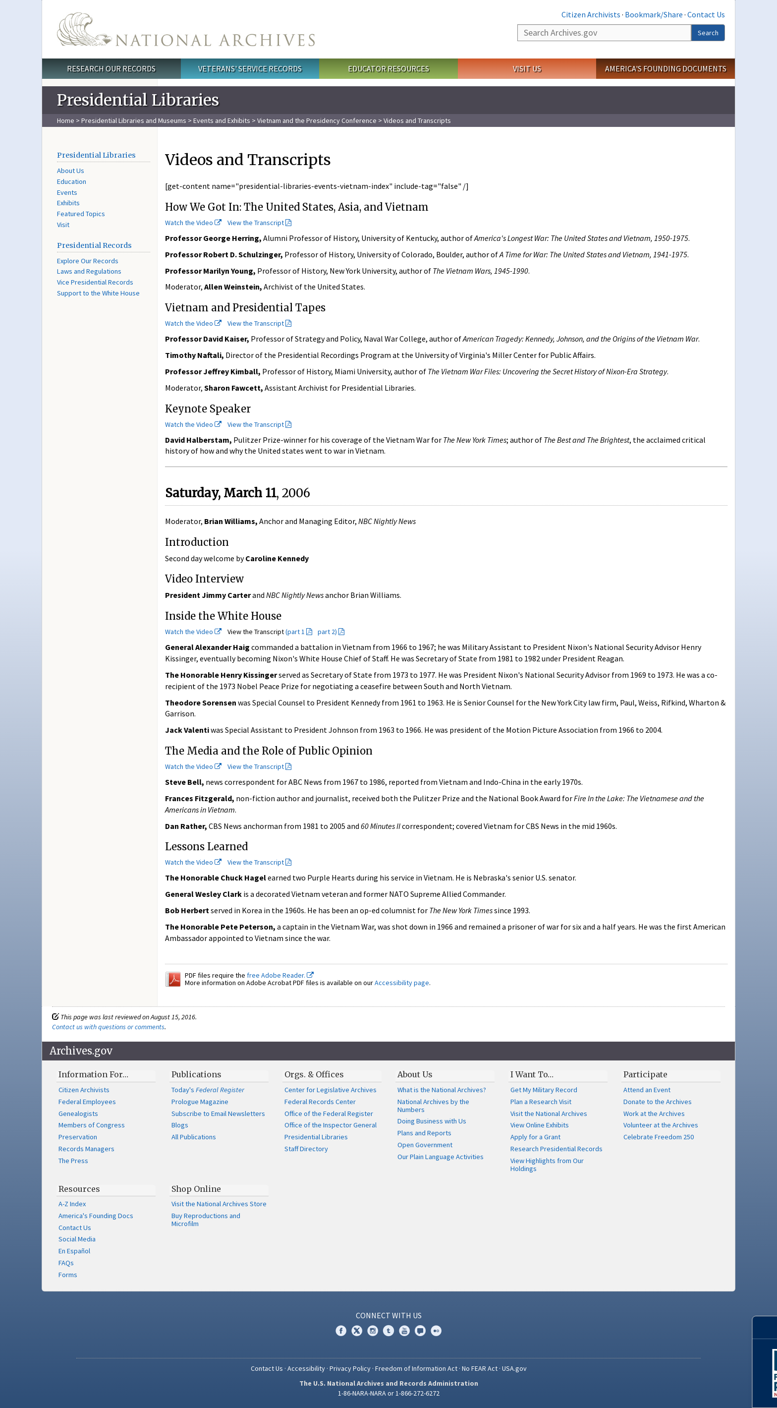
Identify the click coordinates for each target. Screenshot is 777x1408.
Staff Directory (306, 1148)
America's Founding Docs (95, 1215)
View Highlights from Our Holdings (547, 1164)
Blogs (179, 1124)
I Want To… (532, 1074)
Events (67, 192)
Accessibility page (402, 982)
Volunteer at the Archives (660, 1124)
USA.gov (514, 1368)
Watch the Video (193, 222)
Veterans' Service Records (250, 68)
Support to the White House (98, 293)
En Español (74, 1250)
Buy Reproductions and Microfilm (205, 1219)
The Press (73, 1160)
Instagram (373, 1331)
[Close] (765, 1327)
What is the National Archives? (441, 1089)
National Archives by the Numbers (433, 1105)
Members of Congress (91, 1124)
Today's (207, 1089)
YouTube (404, 1331)
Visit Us (527, 68)
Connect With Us (389, 1315)
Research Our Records (111, 68)
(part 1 (295, 631)
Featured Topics (81, 213)
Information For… (93, 1074)
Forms (67, 1274)
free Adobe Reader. (280, 975)
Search (708, 32)
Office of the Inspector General (330, 1124)
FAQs (66, 1262)
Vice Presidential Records (95, 282)
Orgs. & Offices (314, 1074)
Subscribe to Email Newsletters (218, 1113)
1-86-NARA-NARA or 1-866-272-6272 (389, 1393)
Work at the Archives (654, 1113)
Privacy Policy (350, 1368)
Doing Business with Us (431, 1120)
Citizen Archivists (590, 14)
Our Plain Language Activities (440, 1156)
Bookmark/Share (654, 14)
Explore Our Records (87, 260)
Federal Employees (87, 1101)
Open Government (424, 1144)
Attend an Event (646, 1089)
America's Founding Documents (665, 68)
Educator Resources (388, 68)
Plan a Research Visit (540, 1101)
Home (65, 120)
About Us (70, 170)
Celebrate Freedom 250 (658, 1136)
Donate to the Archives (657, 1101)
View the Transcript (255, 222)
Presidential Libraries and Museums (133, 120)
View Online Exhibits (539, 1124)
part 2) (327, 631)
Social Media (77, 1238)
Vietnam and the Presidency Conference (317, 120)
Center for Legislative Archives (330, 1089)
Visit (63, 224)
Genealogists (78, 1113)
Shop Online (196, 1189)
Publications (196, 1074)
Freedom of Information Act (416, 1368)
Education (71, 181)
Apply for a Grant (535, 1136)
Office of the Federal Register (328, 1113)
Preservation (77, 1136)
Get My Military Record (543, 1089)
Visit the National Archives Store (219, 1203)
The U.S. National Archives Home (186, 29)
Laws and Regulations (89, 271)
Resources (79, 1189)
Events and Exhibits (222, 120)
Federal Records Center (320, 1101)
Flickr (436, 1331)
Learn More (690, 1390)
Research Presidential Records (556, 1148)
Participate (645, 1074)
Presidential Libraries (96, 155)
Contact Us (706, 14)
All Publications (193, 1136)
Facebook (341, 1331)
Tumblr (388, 1331)
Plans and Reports (424, 1132)
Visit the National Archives (548, 1113)
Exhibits (68, 202)
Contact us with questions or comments (108, 1026)
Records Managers (86, 1148)
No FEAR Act (480, 1368)
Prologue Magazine (199, 1101)
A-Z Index (72, 1203)
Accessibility (306, 1368)
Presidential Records (94, 245)
